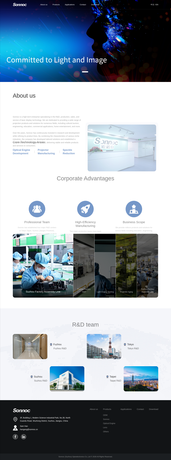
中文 (152, 5)
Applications (70, 5)
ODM (105, 415)
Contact (83, 5)
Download (95, 5)
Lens (105, 428)
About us (43, 5)
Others (106, 432)
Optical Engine (109, 423)
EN (157, 5)
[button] (85, 71)
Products (56, 5)
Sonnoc (106, 419)
